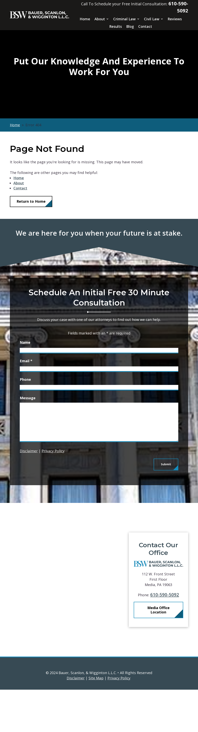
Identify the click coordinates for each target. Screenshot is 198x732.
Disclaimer (29, 451)
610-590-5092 (170, 594)
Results (115, 26)
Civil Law (151, 19)
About (99, 19)
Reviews (175, 19)
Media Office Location (164, 609)
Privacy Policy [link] (118, 678)
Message (27, 398)
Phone (25, 379)
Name (25, 342)
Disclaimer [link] (76, 678)
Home (85, 19)
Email (26, 361)
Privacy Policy (53, 451)
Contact (145, 26)
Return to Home (31, 201)
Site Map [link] (96, 678)
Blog (130, 26)
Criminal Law (124, 19)
